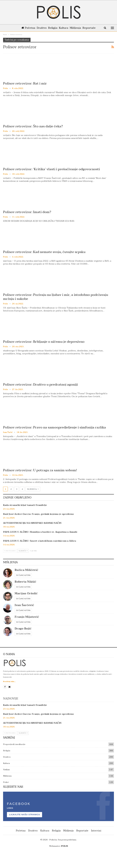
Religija (52, 28)
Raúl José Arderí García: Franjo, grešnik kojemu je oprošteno (38, 514)
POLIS (64, 846)
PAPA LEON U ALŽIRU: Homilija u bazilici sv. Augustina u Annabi (40, 532)
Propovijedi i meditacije (14, 744)
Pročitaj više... (9, 681)
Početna (27, 28)
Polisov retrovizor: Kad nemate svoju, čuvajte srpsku (44, 252)
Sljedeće (22, 550)
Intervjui (96, 830)
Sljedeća (33, 489)
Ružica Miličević (26, 570)
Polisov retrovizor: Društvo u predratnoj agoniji (40, 384)
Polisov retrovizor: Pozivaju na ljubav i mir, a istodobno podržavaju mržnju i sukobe (55, 297)
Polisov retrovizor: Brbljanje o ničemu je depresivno (43, 341)
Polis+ (6, 782)
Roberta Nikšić (25, 581)
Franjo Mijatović (27, 617)
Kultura (63, 28)
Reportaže (90, 28)
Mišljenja (76, 28)
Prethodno (10, 550)
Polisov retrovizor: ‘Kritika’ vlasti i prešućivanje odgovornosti (51, 169)
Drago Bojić (23, 628)
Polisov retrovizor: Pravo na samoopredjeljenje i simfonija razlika (54, 427)
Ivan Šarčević (24, 605)
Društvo (41, 28)
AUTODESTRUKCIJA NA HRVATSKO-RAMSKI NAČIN (32, 523)
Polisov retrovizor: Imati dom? (27, 212)
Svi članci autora (23, 575)
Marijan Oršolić (26, 593)
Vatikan (6, 769)
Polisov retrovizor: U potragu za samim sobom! (40, 470)
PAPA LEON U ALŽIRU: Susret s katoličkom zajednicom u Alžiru (39, 541)
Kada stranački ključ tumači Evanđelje (25, 505)
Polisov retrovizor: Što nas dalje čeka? (33, 126)
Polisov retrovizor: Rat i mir (25, 83)
